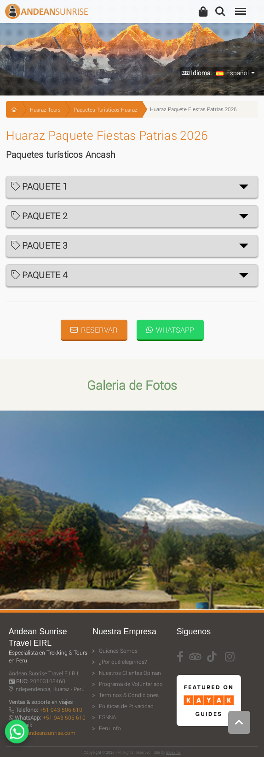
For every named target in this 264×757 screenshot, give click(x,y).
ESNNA (107, 717)
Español (232, 73)
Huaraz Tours (45, 109)
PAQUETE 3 (39, 245)
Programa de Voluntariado (131, 683)
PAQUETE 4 (39, 274)
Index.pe (173, 753)
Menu (239, 6)
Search (220, 11)
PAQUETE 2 (39, 215)
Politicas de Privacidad (126, 706)
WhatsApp (170, 329)
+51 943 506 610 (61, 709)
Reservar (94, 329)
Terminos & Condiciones (129, 694)
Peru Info (110, 728)
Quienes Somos (118, 650)
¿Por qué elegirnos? (123, 661)
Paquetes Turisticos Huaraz (106, 109)
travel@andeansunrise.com (42, 732)
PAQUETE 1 (39, 186)
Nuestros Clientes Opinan (130, 672)
